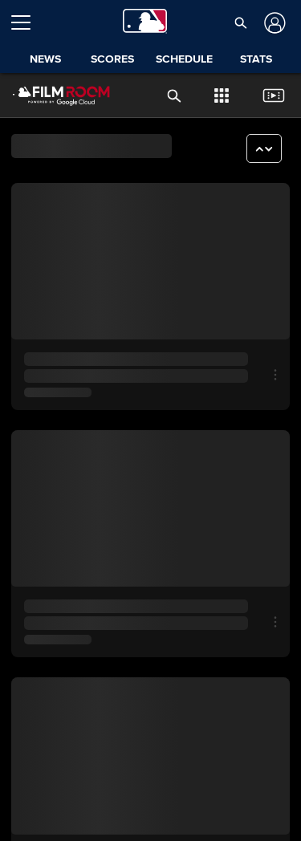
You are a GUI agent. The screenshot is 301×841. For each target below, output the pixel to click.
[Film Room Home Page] (48, 95)
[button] (240, 22)
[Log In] (273, 23)
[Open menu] (27, 22)
